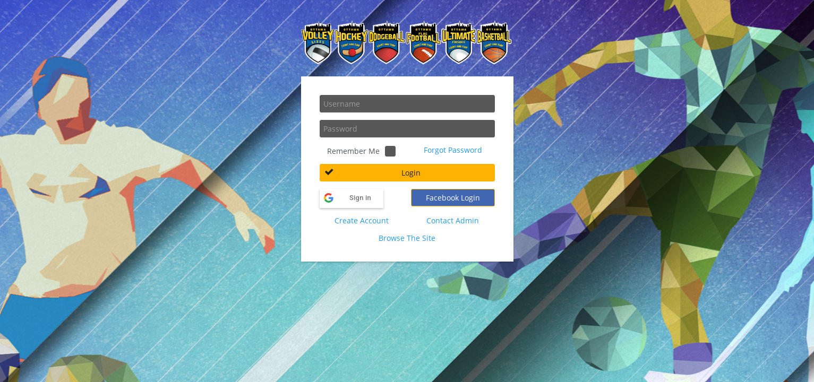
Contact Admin (452, 220)
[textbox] (407, 103)
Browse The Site (407, 238)
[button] (407, 172)
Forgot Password (453, 150)
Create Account (362, 220)
